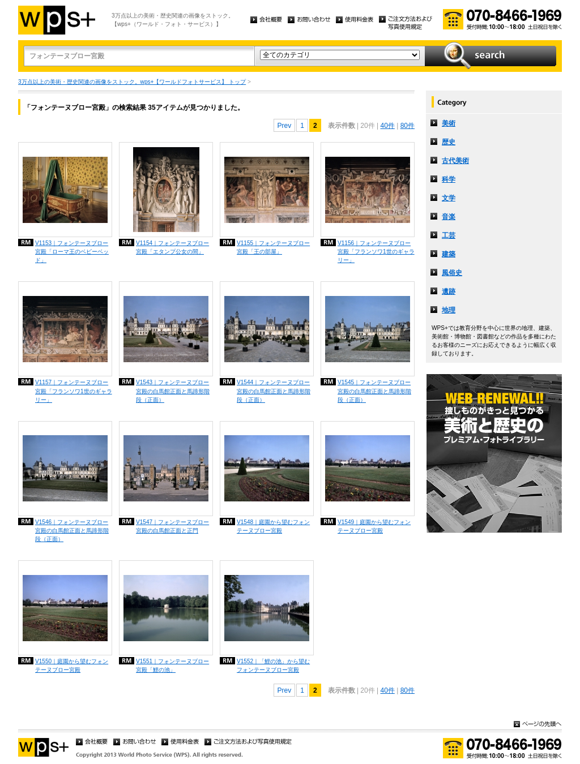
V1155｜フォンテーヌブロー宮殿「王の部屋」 (273, 247)
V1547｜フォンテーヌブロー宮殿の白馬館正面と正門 (172, 526)
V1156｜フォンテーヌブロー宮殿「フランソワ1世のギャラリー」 (376, 251)
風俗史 (452, 273)
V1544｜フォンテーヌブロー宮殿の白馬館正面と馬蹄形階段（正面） (273, 390)
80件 (407, 126)
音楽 (448, 217)
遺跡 (448, 291)
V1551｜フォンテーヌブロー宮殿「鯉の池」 (172, 665)
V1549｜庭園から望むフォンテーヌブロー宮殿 (374, 526)
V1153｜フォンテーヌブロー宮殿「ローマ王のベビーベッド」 (72, 251)
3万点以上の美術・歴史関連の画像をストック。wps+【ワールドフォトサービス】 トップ (132, 82)
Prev (285, 126)
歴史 (448, 142)
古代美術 (455, 161)
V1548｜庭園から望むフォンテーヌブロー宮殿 (273, 526)
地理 (448, 310)
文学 (448, 198)
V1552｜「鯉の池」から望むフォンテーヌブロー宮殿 (273, 665)
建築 (448, 254)
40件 (387, 126)
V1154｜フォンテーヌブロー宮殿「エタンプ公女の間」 (172, 247)
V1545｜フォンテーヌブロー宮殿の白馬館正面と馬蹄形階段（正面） (374, 390)
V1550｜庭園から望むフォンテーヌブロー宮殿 (71, 665)
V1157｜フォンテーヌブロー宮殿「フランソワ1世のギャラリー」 (73, 390)
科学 (448, 179)
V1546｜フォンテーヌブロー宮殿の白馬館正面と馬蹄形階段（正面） (72, 530)
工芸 (448, 235)
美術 (448, 123)
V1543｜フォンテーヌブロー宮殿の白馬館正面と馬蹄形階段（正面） (173, 390)
